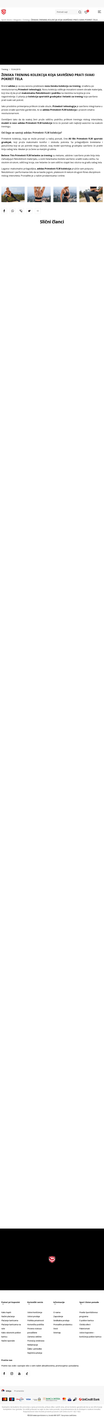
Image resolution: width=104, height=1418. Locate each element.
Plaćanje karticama (9, 1320)
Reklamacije (32, 1344)
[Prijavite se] (86, 12)
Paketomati (84, 1328)
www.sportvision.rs (40, 1415)
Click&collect (85, 1324)
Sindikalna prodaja (61, 1320)
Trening (26, 19)
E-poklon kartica (86, 1320)
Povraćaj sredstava (35, 1340)
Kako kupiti (6, 1312)
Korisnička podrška (35, 1324)
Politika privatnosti (35, 1320)
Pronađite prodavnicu (62, 1324)
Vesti (55, 1328)
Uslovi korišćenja (34, 1312)
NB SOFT (57, 1415)
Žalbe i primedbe (34, 1349)
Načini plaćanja (8, 1316)
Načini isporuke (8, 1340)
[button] (68, 12)
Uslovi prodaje (33, 1316)
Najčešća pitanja (34, 1353)
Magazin (17, 19)
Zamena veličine (34, 1336)
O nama (56, 1312)
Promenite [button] (19, 1391)
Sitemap (57, 1332)
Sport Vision (6, 19)
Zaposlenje (58, 1316)
